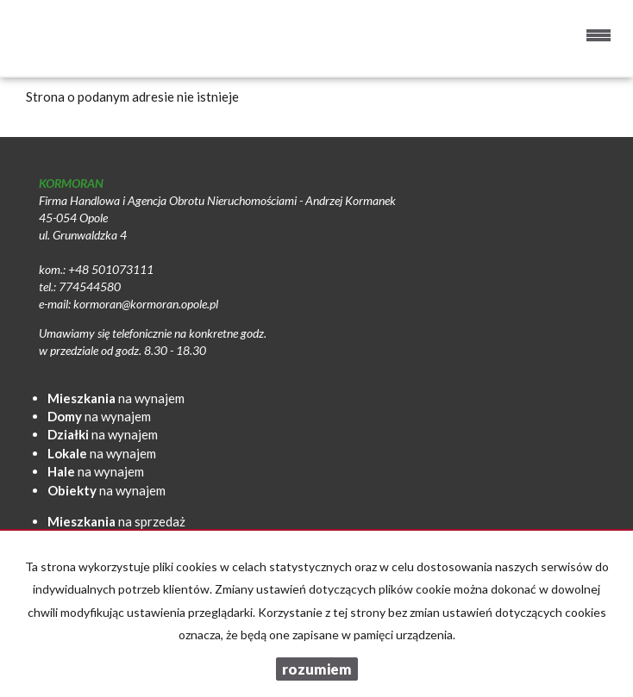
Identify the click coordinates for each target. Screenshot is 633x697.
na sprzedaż (116, 521)
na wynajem (116, 398)
